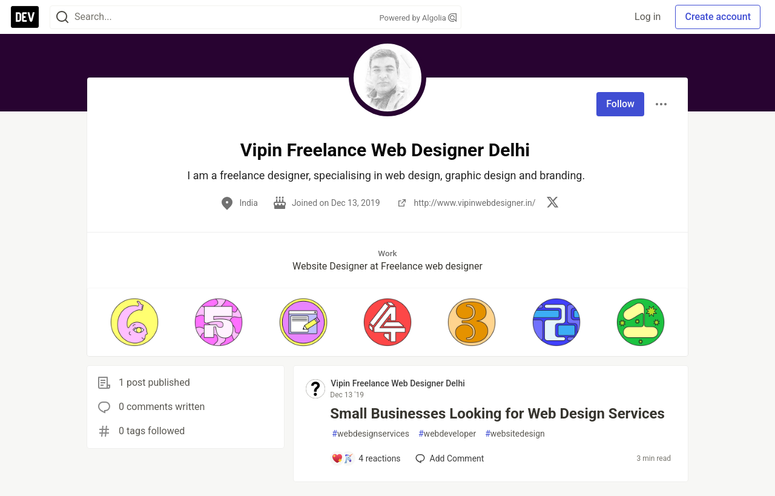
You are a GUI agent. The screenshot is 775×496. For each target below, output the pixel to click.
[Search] (62, 17)
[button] (134, 322)
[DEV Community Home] (25, 17)
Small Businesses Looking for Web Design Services (497, 413)
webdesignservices (370, 434)
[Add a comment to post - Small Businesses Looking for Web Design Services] (365, 458)
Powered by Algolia (418, 17)
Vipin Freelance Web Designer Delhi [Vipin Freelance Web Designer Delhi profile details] (397, 383)
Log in (648, 16)
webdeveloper (447, 434)
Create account (718, 16)
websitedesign (515, 434)
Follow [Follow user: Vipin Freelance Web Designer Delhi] (620, 104)
